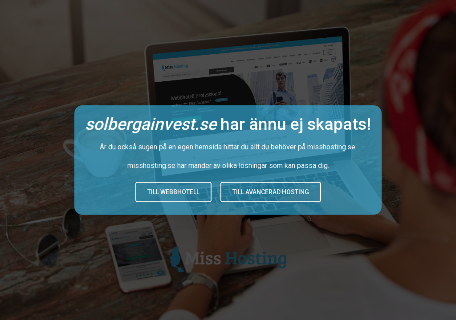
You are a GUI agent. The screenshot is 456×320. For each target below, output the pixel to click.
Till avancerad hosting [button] (270, 192)
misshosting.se (331, 147)
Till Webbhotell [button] (173, 192)
